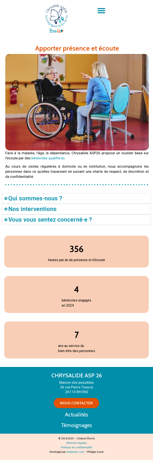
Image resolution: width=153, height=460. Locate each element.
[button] (101, 10)
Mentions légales (76, 443)
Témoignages (76, 425)
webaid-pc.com (75, 451)
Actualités (76, 414)
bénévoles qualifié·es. (48, 158)
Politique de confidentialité (76, 447)
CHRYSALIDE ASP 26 (76, 375)
